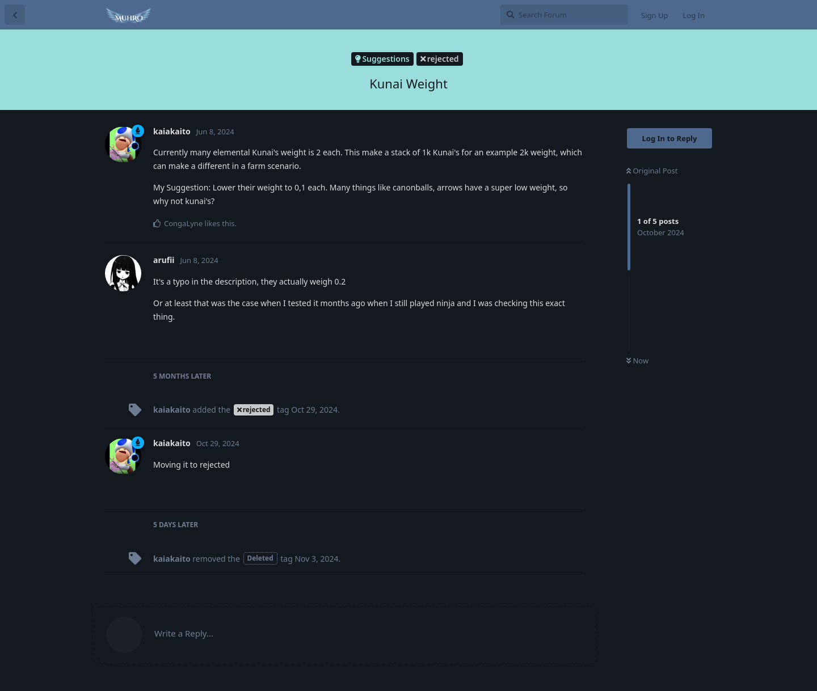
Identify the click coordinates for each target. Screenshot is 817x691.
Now (637, 360)
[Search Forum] (564, 15)
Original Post (651, 171)
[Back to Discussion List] (15, 15)
